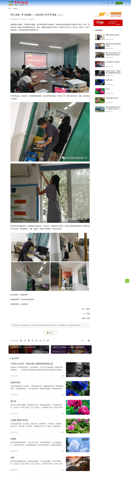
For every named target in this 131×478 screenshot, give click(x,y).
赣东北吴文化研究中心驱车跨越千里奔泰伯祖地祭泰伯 (113, 55)
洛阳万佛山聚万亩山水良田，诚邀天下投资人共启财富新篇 (113, 109)
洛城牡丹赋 (15, 382)
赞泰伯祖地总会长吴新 (112, 35)
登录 (108, 3)
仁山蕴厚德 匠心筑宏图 (113, 62)
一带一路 (85, 364)
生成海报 (14, 340)
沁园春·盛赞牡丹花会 (19, 420)
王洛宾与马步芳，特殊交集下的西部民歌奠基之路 (31, 364)
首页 (10, 8)
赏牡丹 (13, 401)
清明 (12, 458)
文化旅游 (31, 19)
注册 (112, 3)
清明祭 (13, 439)
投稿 (119, 3)
